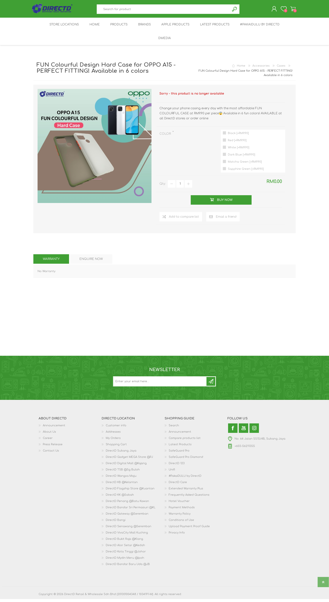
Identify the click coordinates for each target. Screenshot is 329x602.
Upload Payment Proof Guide (189, 529)
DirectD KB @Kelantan (122, 485)
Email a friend (226, 219)
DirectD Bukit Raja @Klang (124, 541)
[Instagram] (254, 431)
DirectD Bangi (115, 523)
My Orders (113, 441)
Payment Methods (182, 510)
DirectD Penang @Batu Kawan (127, 504)
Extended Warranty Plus (186, 491)
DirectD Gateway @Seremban (127, 516)
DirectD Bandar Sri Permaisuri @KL (130, 510)
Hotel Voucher (179, 504)
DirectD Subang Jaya (121, 453)
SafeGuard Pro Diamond (186, 459)
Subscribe (210, 384)
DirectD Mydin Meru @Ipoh (125, 560)
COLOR (165, 136)
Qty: (162, 186)
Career (48, 441)
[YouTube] (243, 431)
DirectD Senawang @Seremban (128, 529)
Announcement (54, 428)
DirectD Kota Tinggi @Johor (126, 554)
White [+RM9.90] (238, 150)
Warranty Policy (180, 516)
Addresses (113, 434)
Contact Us (51, 453)
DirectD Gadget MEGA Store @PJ (129, 459)
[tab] (51, 262)
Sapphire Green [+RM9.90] (246, 171)
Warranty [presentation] (51, 261)
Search (234, 10)
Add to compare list (184, 219)
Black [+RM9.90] (238, 136)
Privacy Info (177, 535)
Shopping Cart (291, 10)
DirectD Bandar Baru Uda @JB (128, 567)
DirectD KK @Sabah (120, 497)
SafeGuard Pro (179, 453)
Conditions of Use (181, 523)
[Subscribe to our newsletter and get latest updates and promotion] (160, 384)
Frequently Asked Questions (189, 497)
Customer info (116, 428)
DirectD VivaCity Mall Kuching (127, 535)
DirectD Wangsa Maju (121, 478)
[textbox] (163, 10)
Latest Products (180, 447)
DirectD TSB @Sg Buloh (123, 472)
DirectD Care (178, 485)
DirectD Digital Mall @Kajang (126, 466)
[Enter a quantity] (180, 187)
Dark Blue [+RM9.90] (241, 157)
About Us (49, 434)
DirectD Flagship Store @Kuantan (130, 491)
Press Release (53, 447)
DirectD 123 (177, 466)
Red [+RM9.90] (237, 143)
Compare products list (185, 441)
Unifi (172, 472)
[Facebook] (233, 431)
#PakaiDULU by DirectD (185, 478)
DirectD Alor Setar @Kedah (125, 548)
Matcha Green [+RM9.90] (245, 164)
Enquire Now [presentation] (91, 261)
